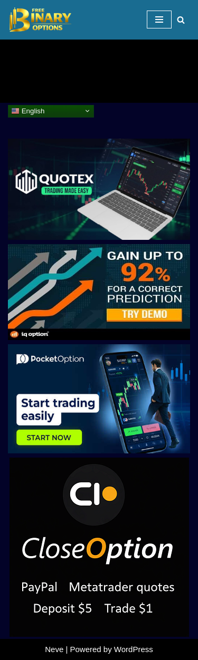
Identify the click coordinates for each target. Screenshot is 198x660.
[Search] (181, 20)
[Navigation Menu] (159, 19)
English (27, 110)
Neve (54, 649)
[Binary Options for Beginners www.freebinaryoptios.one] (39, 19)
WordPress (133, 649)
